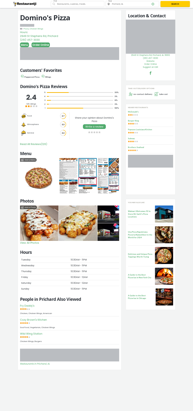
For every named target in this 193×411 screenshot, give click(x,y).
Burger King (133, 121)
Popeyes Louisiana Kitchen (140, 129)
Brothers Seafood (136, 147)
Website (150, 61)
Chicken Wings (36, 28)
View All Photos (29, 243)
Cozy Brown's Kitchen (33, 320)
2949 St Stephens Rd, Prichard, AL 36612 (150, 55)
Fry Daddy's (27, 305)
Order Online (40, 45)
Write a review (94, 126)
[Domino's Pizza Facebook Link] (150, 73)
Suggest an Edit (150, 67)
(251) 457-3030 (30, 40)
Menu (24, 45)
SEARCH (175, 4)
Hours (23, 32)
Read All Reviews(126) (33, 144)
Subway (131, 138)
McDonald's (133, 112)
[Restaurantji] (25, 3)
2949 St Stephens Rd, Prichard (39, 36)
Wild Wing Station (31, 333)
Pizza (26, 28)
